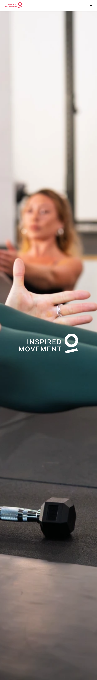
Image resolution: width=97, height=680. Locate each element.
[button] (91, 5)
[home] (13, 5)
